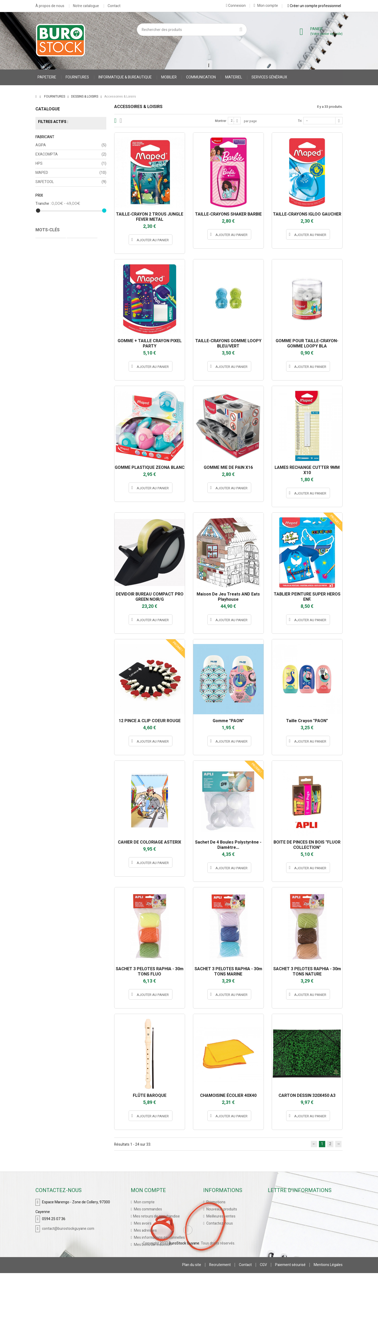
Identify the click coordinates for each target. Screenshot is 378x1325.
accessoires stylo (82, 256)
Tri (300, 121)
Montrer (220, 121)
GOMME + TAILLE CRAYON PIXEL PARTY (150, 343)
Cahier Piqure (49, 256)
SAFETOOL (70, 182)
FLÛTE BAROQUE (149, 1095)
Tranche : (43, 203)
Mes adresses (145, 1230)
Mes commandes (147, 1209)
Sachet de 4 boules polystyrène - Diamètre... (228, 845)
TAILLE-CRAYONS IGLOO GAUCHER (307, 214)
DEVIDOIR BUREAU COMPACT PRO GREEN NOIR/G (149, 597)
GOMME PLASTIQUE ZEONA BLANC (150, 467)
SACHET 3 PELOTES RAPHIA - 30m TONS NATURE (307, 971)
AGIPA (70, 145)
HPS (70, 164)
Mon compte (266, 5)
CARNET (45, 248)
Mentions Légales (328, 1317)
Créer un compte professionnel (314, 5)
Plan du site (191, 1317)
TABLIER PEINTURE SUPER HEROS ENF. (307, 597)
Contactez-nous (219, 1223)
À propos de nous (49, 6)
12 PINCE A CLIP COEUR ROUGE (150, 720)
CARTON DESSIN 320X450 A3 (307, 1095)
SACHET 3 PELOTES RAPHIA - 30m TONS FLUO (149, 971)
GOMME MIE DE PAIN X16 (228, 467)
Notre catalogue (86, 6)
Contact (114, 6)
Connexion (236, 5)
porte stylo (89, 264)
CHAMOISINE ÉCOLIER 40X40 (228, 1095)
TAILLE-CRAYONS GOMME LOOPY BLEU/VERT (228, 343)
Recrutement (220, 1317)
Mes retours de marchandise (156, 1216)
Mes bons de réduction (152, 1244)
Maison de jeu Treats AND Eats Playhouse (228, 597)
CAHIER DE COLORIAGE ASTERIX (149, 842)
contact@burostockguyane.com (68, 1228)
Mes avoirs (142, 1223)
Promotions (215, 1202)
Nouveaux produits (221, 1209)
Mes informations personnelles (159, 1237)
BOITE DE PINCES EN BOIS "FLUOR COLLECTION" (307, 845)
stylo (70, 264)
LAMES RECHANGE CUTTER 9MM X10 (307, 470)
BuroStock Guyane (184, 1295)
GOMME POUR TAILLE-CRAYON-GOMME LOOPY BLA (307, 343)
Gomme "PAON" (228, 720)
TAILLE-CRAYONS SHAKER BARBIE (228, 214)
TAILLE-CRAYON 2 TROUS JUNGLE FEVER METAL (149, 217)
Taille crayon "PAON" (307, 720)
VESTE (63, 248)
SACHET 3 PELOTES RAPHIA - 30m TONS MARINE (228, 971)
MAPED (70, 173)
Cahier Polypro (50, 241)
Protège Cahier (82, 241)
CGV (263, 1317)
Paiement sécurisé (290, 1317)
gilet (78, 248)
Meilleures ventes (220, 1216)
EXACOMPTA (70, 154)
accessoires (49, 264)
